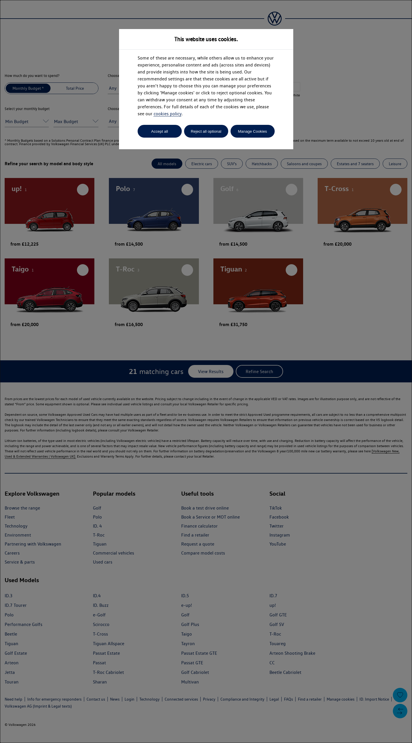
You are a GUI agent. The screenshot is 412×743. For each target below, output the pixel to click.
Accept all (159, 131)
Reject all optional (206, 131)
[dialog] (206, 371)
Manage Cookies (252, 131)
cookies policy (167, 113)
